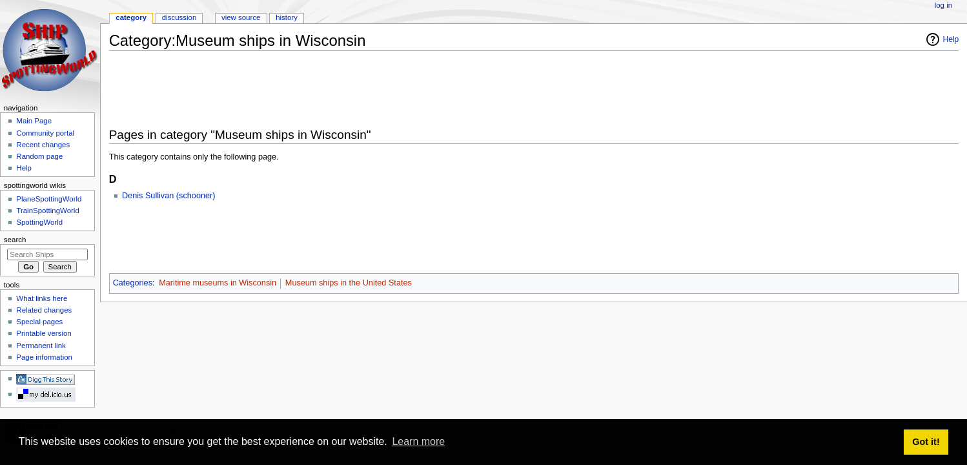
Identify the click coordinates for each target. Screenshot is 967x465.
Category (131, 17)
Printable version (43, 333)
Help (951, 39)
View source (240, 17)
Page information (44, 357)
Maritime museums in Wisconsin (217, 282)
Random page (39, 156)
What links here (41, 298)
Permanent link (40, 345)
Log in (943, 5)
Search (15, 239)
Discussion (179, 17)
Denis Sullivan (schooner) (169, 195)
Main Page (34, 121)
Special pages (39, 322)
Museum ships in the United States (348, 282)
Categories (132, 282)
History (287, 17)
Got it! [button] (925, 442)
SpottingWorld (39, 222)
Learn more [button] (418, 441)
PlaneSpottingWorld (48, 199)
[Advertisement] (344, 90)
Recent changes (43, 145)
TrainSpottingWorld (47, 210)
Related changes (44, 310)
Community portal (45, 133)
